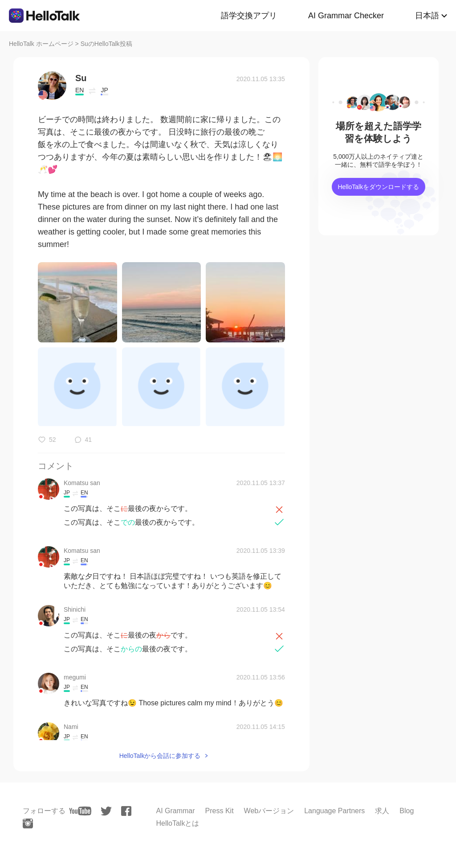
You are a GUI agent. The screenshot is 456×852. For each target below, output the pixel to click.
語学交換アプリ (249, 15)
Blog (406, 811)
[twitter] (106, 811)
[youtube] (80, 811)
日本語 (427, 15)
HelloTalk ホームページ (41, 43)
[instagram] (28, 823)
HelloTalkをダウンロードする (378, 186)
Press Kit (219, 811)
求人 (382, 811)
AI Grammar (175, 811)
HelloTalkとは (177, 823)
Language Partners (334, 811)
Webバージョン (269, 811)
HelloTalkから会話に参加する (160, 755)
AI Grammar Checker (346, 15)
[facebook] (126, 811)
